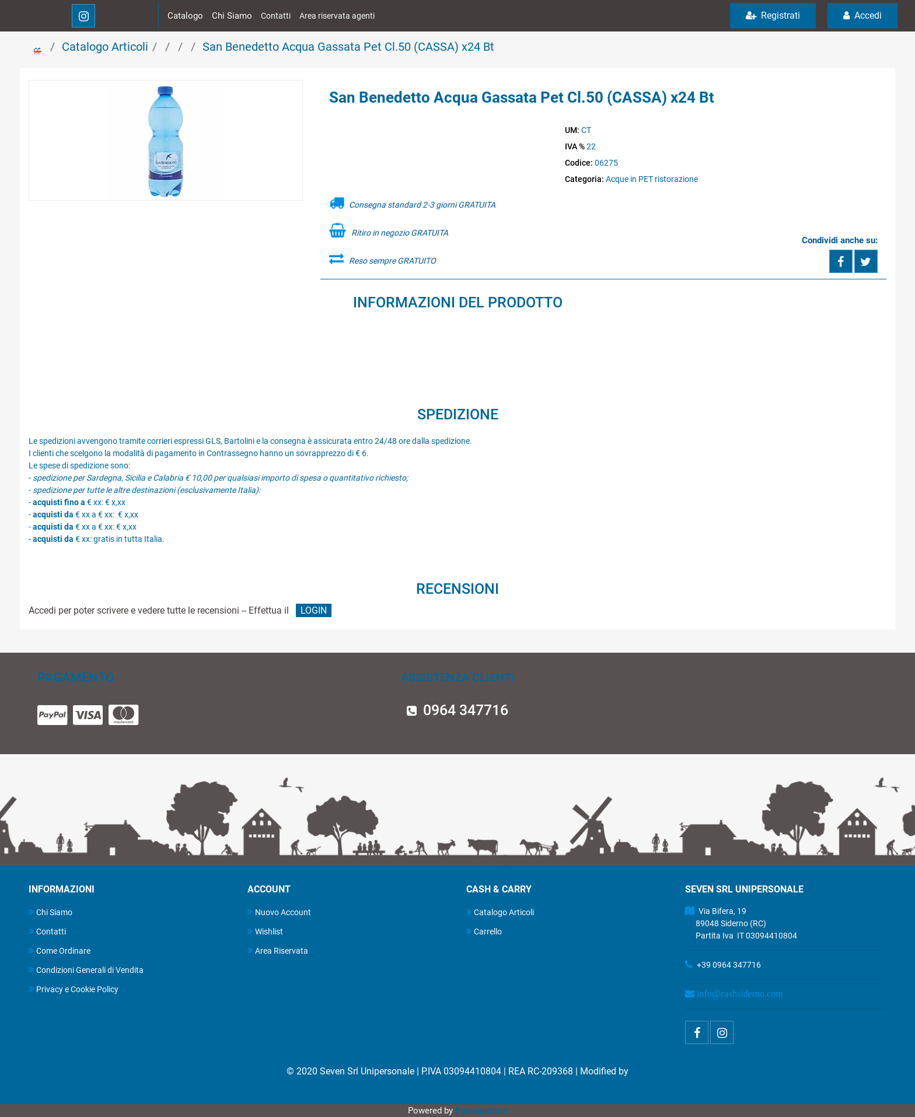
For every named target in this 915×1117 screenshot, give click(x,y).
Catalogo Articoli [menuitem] (500, 912)
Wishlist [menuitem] (265, 931)
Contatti (276, 15)
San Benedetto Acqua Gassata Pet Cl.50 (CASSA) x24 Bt (348, 47)
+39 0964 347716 (729, 964)
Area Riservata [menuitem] (277, 950)
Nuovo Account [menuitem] (279, 912)
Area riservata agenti (337, 15)
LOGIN (314, 610)
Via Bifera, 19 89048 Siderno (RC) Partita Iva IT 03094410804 (741, 923)
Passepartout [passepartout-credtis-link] (481, 1110)
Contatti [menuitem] (47, 931)
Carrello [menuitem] (484, 931)
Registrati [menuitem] (773, 15)
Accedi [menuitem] (862, 15)
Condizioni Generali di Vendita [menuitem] (86, 970)
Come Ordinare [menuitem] (59, 950)
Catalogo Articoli (105, 47)
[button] (165, 141)
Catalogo (185, 15)
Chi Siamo (232, 15)
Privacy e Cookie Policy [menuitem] (73, 989)
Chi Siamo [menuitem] (50, 912)
